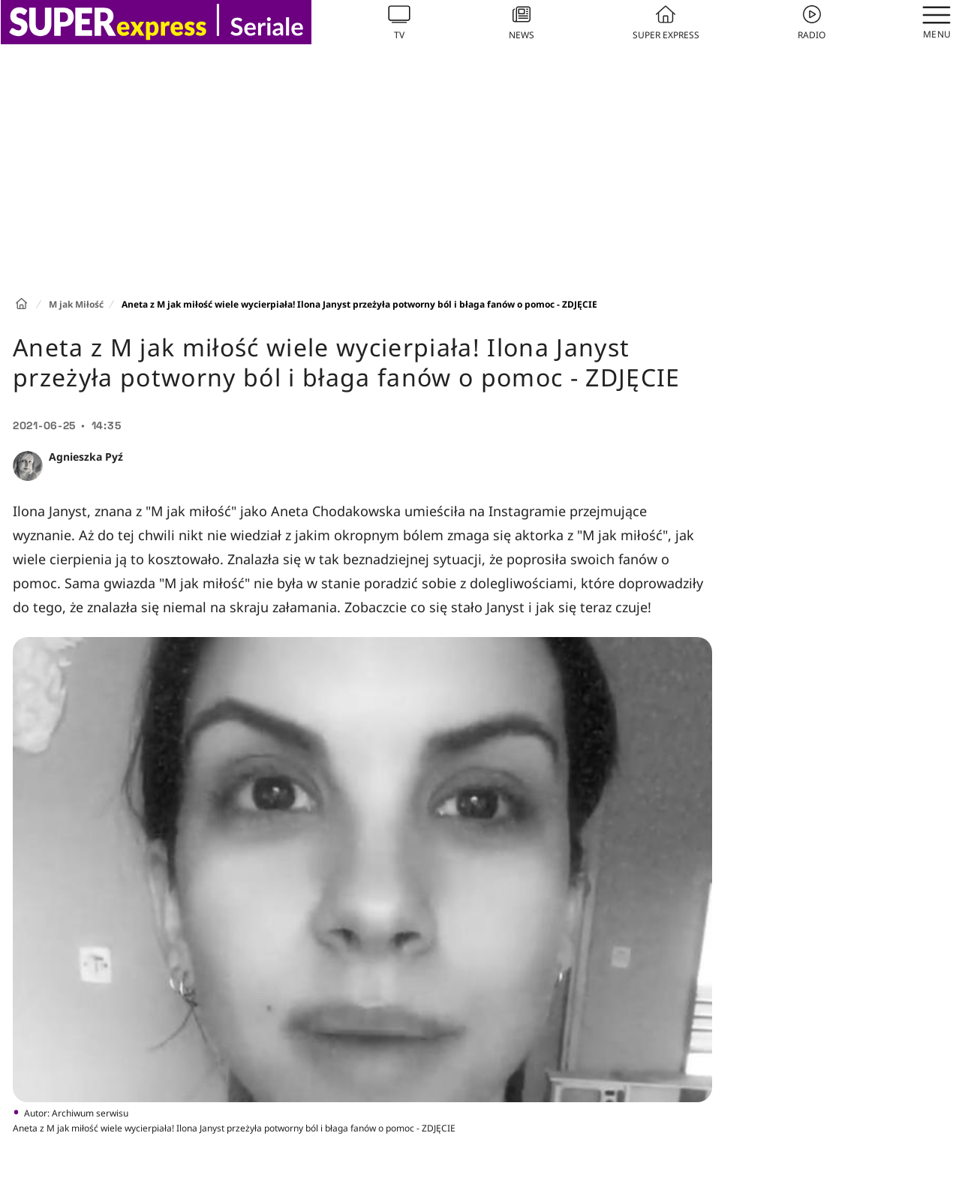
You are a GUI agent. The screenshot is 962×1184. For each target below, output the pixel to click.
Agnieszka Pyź (86, 456)
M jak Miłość (76, 304)
